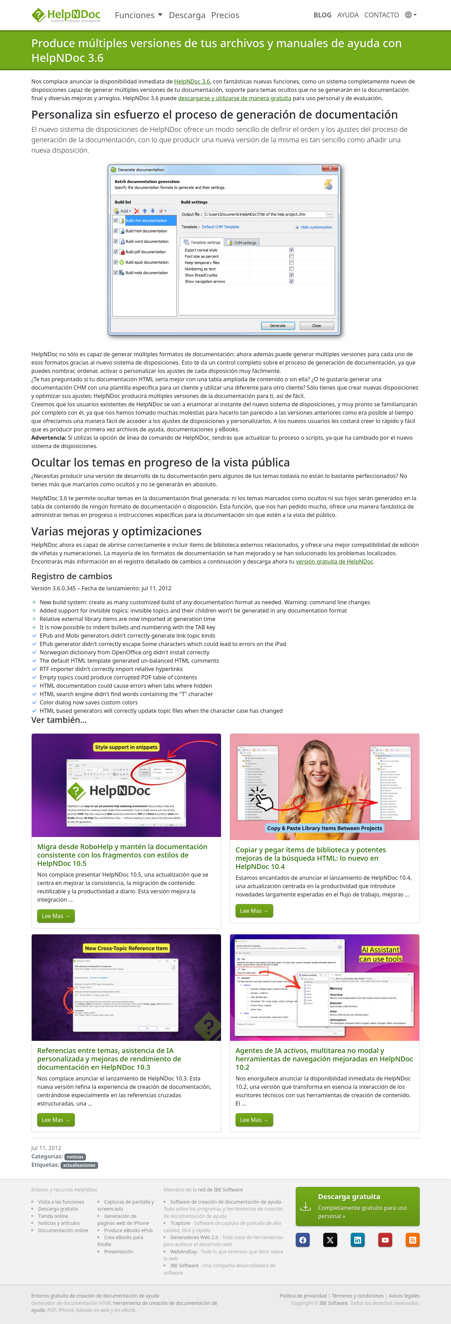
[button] (411, 15)
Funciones (135, 15)
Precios (225, 15)
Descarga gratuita (58, 1208)
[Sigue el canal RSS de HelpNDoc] (413, 1240)
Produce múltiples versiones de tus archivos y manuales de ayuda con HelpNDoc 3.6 (216, 50)
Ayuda (348, 14)
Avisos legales (404, 1295)
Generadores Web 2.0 (194, 1237)
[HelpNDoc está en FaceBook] (303, 1240)
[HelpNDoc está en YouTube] (385, 1240)
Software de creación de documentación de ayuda (226, 1201)
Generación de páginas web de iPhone (123, 1219)
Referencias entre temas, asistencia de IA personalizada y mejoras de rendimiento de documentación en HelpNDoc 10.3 (109, 1059)
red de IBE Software (220, 1189)
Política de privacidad (303, 1295)
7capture (180, 1223)
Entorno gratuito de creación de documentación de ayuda (95, 1295)
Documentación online (63, 1230)
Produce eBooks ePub (128, 1230)
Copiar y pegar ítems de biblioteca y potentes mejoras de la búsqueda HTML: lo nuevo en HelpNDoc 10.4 (311, 858)
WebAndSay (184, 1251)
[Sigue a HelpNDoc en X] (330, 1240)
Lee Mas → (56, 916)
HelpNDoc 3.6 (192, 81)
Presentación (118, 1251)
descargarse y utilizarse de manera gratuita (234, 98)
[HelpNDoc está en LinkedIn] (358, 1240)
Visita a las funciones (61, 1201)
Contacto (381, 14)
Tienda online (53, 1216)
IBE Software (185, 1265)
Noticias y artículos (59, 1223)
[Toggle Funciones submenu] (161, 15)
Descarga (187, 15)
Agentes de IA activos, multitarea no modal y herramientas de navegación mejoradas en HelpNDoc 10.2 (324, 1059)
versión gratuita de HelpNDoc (334, 561)
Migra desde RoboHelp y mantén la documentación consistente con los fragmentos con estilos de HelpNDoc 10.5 (122, 855)
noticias (75, 1157)
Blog (323, 14)
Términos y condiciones (358, 1295)
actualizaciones (79, 1165)
